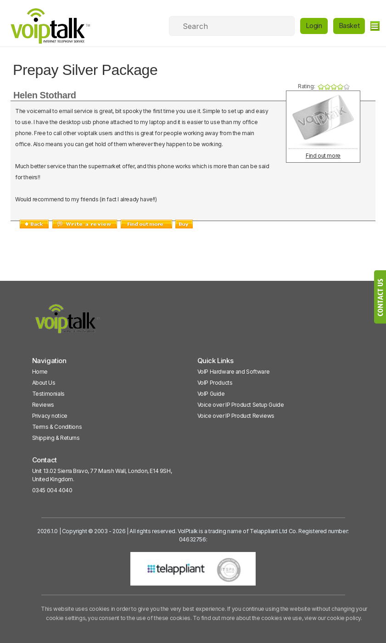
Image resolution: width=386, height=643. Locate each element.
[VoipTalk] (68, 322)
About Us (44, 382)
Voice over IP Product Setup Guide (240, 404)
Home (40, 371)
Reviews (43, 404)
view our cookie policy (332, 618)
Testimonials (48, 393)
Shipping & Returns (56, 437)
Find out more (323, 155)
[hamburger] (374, 26)
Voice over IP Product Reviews (235, 415)
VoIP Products (215, 382)
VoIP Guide (211, 393)
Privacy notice (49, 415)
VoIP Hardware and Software (233, 371)
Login (314, 25)
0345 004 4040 (52, 490)
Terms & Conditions (57, 426)
